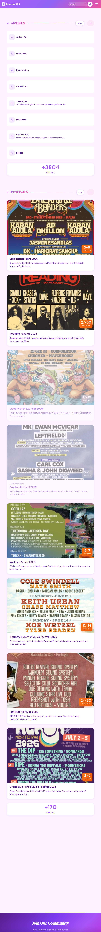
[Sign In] (90, 4)
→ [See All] (90, 23)
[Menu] (96, 4)
